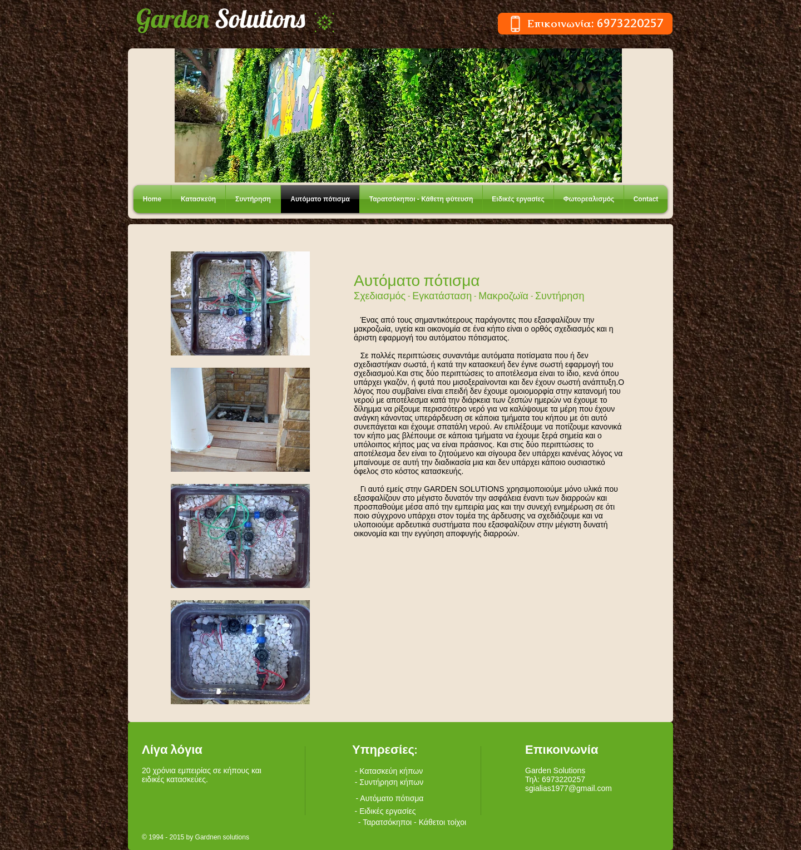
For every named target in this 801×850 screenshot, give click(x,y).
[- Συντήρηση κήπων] (389, 782)
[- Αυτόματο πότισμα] (389, 798)
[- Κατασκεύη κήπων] (389, 771)
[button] (398, 115)
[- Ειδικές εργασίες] (385, 811)
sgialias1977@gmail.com (568, 788)
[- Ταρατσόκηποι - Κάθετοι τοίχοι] (412, 822)
